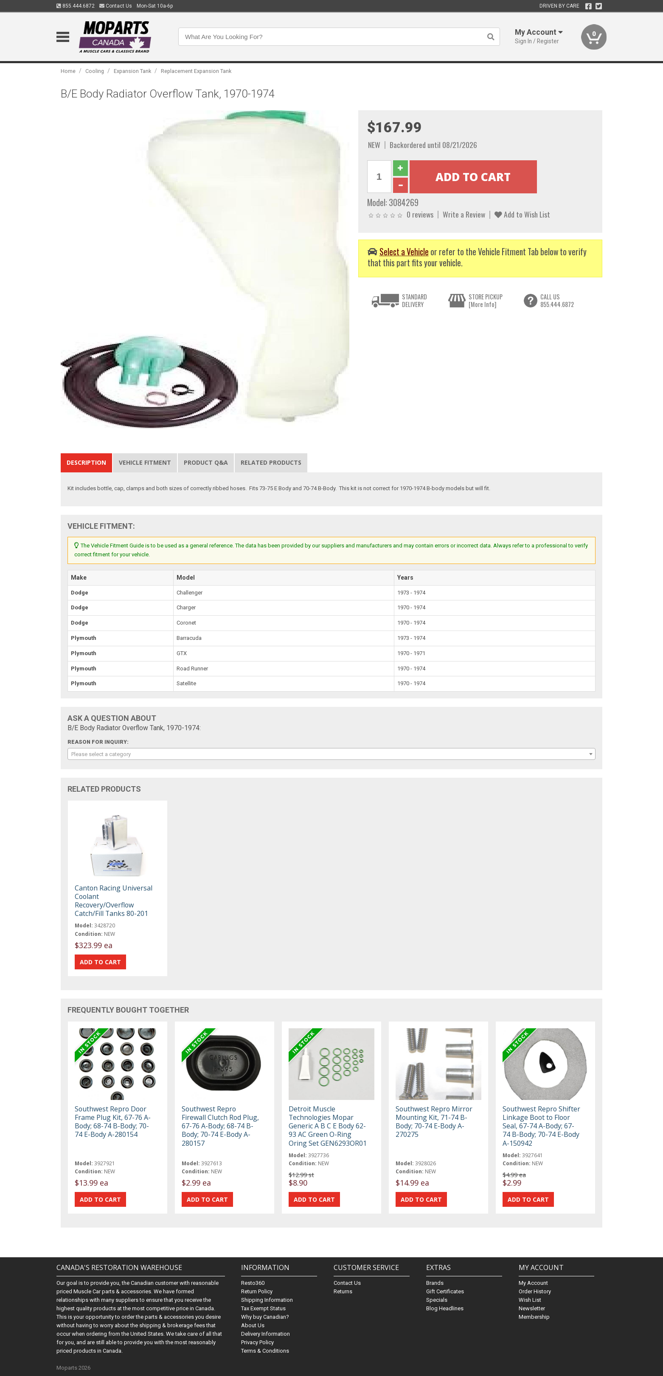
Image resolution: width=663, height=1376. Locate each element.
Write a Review (464, 214)
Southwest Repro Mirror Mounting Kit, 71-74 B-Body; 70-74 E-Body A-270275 (434, 1121)
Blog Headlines (445, 1308)
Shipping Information (267, 1300)
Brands (435, 1283)
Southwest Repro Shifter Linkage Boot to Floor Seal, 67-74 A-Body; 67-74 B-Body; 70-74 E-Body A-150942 (541, 1126)
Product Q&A (206, 462)
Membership (534, 1317)
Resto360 (252, 1283)
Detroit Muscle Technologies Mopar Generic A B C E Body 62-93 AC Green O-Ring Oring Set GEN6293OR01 (328, 1126)
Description (86, 462)
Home (68, 71)
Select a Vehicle (404, 252)
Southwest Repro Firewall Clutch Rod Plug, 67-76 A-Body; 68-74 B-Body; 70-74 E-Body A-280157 (220, 1126)
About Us (252, 1325)
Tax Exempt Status (263, 1308)
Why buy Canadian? (265, 1317)
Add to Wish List (522, 214)
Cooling (94, 71)
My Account (533, 1283)
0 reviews (420, 214)
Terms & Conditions (265, 1351)
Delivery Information (265, 1334)
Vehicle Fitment (145, 462)
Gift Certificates (445, 1291)
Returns (343, 1291)
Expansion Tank (132, 71)
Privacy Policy (257, 1342)
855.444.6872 (75, 6)
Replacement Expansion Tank (196, 71)
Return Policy (257, 1291)
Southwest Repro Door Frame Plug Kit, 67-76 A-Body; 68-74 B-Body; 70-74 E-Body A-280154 (113, 1121)
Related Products (271, 462)
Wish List (530, 1300)
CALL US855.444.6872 (557, 300)
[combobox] (331, 754)
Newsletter (532, 1308)
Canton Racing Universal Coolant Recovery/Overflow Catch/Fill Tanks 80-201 (113, 900)
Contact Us (115, 6)
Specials (436, 1300)
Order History (535, 1291)
